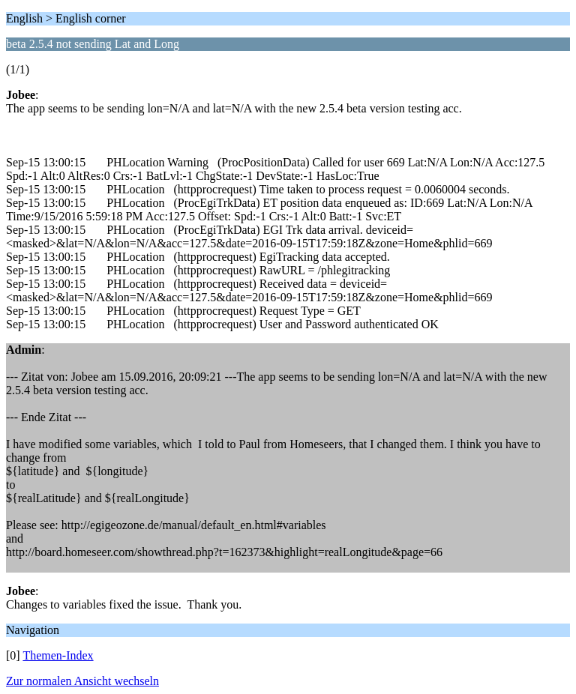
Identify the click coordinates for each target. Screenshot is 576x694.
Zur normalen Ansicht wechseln (82, 681)
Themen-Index (57, 655)
